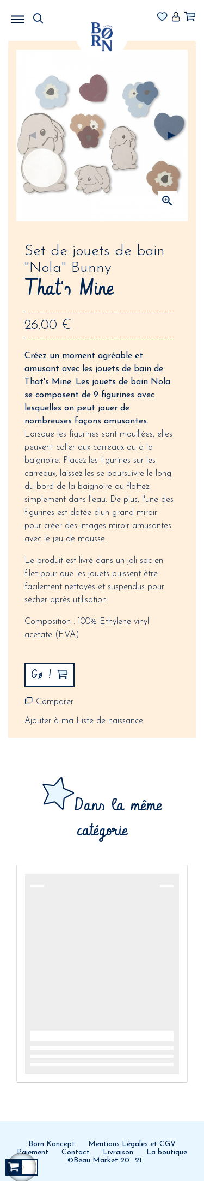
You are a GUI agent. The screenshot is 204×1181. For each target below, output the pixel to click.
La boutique (166, 1152)
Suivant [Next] (171, 136)
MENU (73, 16)
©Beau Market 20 (98, 1160)
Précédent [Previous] (33, 136)
